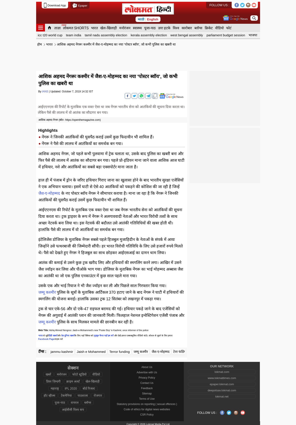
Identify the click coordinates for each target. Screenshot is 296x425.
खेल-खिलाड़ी (108, 26)
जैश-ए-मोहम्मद (49, 191)
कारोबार (187, 26)
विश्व (176, 26)
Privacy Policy (147, 375)
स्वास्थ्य (137, 26)
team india (73, 33)
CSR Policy (147, 412)
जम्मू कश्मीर (47, 290)
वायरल (74, 401)
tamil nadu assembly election (106, 33)
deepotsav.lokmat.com (222, 388)
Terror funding (119, 350)
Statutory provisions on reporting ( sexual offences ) (147, 402)
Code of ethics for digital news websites (147, 407)
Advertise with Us (147, 370)
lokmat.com (222, 370)
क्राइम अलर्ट (73, 379)
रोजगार (98, 394)
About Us (146, 365)
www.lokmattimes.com (222, 376)
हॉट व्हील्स (49, 394)
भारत (94, 26)
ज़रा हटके (164, 26)
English (152, 17)
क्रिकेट (209, 26)
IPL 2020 (71, 386)
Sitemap (147, 391)
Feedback (147, 386)
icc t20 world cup (50, 33)
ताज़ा (57, 26)
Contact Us (146, 381)
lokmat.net (222, 394)
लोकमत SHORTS (76, 26)
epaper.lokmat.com (222, 382)
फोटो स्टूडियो (79, 372)
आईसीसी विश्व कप (73, 408)
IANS (45, 89)
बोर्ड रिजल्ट (89, 386)
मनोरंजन (124, 26)
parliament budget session (226, 33)
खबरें (48, 372)
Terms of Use (147, 397)
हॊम (39, 42)
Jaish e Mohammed (91, 350)
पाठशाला (83, 394)
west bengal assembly (186, 33)
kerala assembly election (149, 33)
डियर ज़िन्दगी (53, 379)
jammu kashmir (62, 350)
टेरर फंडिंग (179, 350)
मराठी (141, 17)
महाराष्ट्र (55, 386)
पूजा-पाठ (150, 26)
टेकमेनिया (66, 394)
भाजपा (253, 33)
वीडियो (219, 26)
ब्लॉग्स (198, 26)
